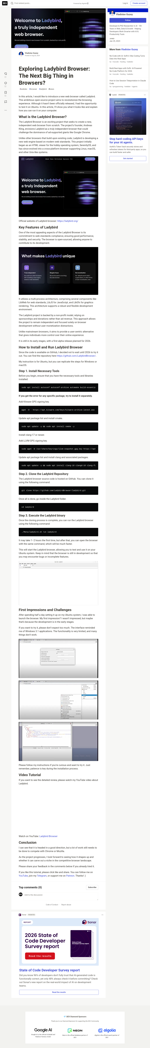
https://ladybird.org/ (67, 221)
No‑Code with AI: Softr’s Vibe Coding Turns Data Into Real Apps (127, 59)
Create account (139, 3)
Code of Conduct (52, 905)
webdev (23, 89)
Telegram (42, 875)
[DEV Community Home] (5, 3)
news (51, 89)
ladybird (43, 89)
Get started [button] (128, 158)
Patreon (70, 875)
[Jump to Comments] (5, 84)
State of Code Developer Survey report (49, 970)
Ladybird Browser (48, 836)
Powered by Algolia (80, 3)
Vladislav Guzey (31, 53)
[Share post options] (5, 110)
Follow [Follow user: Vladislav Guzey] (128, 20)
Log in (125, 3)
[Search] (12, 3)
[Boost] (5, 101)
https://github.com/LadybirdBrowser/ (76, 355)
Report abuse (66, 905)
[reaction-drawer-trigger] (6, 75)
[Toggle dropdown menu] (102, 915)
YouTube (23, 875)
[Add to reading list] (5, 93)
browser (33, 89)
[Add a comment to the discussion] (61, 896)
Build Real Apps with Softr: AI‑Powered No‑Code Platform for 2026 (127, 71)
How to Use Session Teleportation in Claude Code (127, 84)
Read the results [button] (59, 992)
